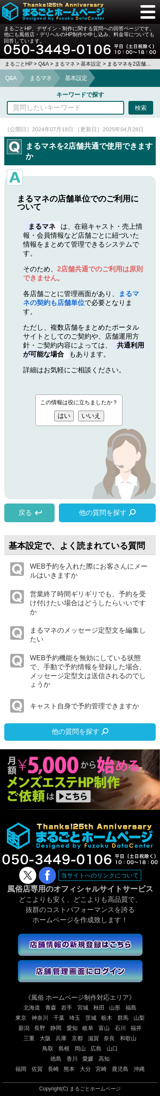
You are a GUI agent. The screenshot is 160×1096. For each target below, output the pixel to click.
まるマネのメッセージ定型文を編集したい (88, 635)
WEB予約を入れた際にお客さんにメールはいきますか (89, 571)
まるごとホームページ (95, 1089)
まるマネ (40, 78)
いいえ (91, 415)
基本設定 (76, 78)
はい (64, 415)
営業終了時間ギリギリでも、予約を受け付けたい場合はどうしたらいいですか (88, 603)
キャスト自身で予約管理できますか (84, 706)
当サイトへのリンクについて (100, 875)
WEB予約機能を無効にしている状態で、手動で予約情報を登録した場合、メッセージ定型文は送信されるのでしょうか (88, 671)
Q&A (10, 78)
